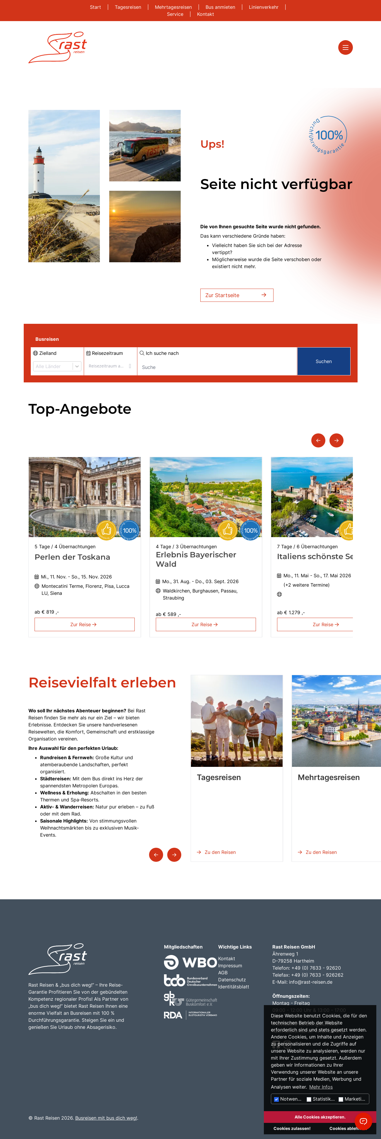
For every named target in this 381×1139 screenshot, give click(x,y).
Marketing (353, 1099)
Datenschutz (232, 980)
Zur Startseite (237, 295)
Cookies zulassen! (292, 1128)
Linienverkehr (264, 7)
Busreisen (47, 339)
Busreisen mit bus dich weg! (106, 1118)
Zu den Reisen (216, 852)
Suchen (324, 361)
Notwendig (289, 1099)
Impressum (230, 965)
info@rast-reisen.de (310, 982)
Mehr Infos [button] (321, 1087)
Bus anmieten (221, 7)
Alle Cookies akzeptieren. (320, 1116)
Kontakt (205, 14)
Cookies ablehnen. (348, 1128)
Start (96, 7)
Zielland (45, 353)
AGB (223, 972)
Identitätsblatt (233, 987)
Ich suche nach (159, 353)
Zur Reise (84, 624)
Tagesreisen (129, 7)
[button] (318, 440)
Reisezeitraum (104, 353)
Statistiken (321, 1099)
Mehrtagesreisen (174, 7)
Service (176, 14)
